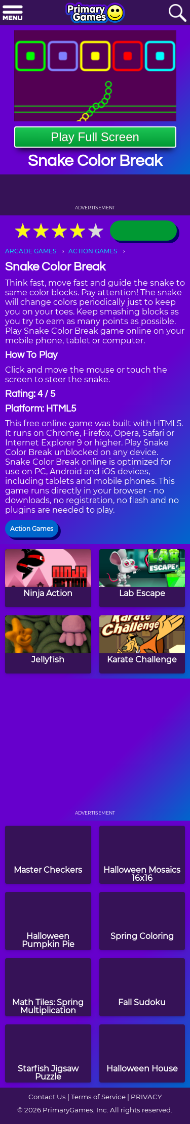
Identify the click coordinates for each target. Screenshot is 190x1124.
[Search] (177, 13)
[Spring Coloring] (142, 921)
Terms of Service (98, 1097)
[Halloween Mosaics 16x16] (142, 855)
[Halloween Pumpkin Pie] (48, 921)
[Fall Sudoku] (142, 987)
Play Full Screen (95, 137)
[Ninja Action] (48, 578)
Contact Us (47, 1097)
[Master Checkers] (48, 855)
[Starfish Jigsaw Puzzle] (48, 1053)
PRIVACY (146, 1097)
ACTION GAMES (92, 251)
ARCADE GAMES (30, 251)
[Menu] (12, 13)
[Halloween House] (142, 1053)
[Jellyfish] (48, 644)
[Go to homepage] (95, 13)
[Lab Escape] (142, 578)
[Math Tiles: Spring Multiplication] (48, 987)
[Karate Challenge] (142, 644)
